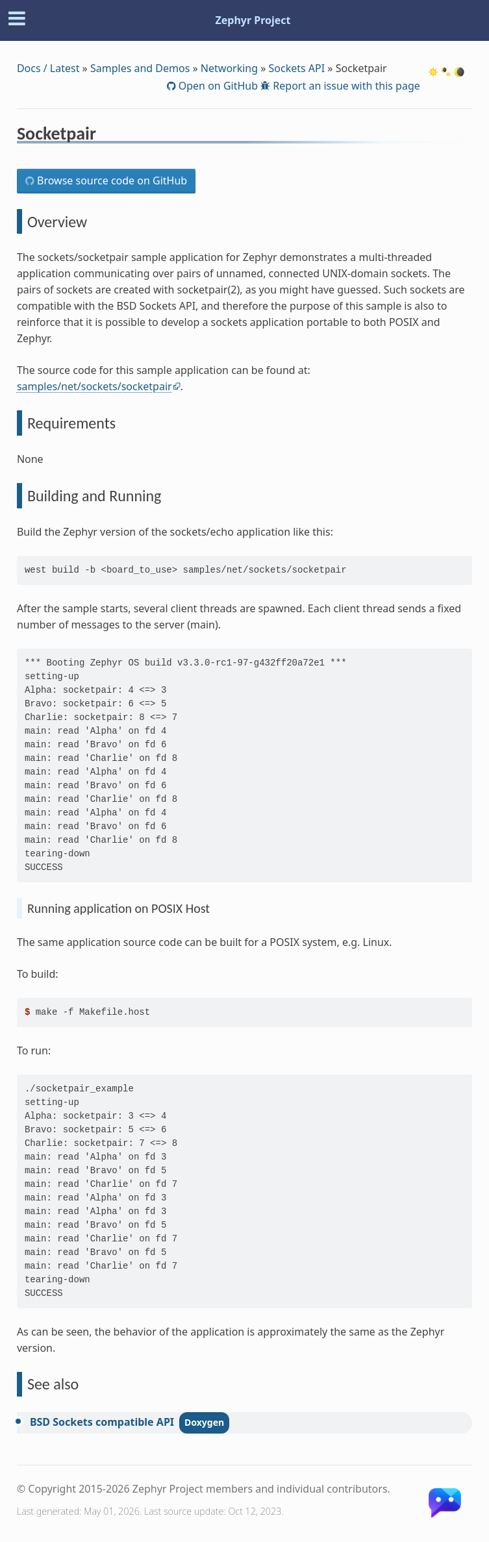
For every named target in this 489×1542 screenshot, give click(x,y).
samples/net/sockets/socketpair (94, 386)
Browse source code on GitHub (110, 180)
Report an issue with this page (345, 86)
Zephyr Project (252, 20)
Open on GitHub (217, 86)
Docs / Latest (48, 68)
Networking (229, 68)
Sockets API (297, 68)
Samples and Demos (140, 68)
